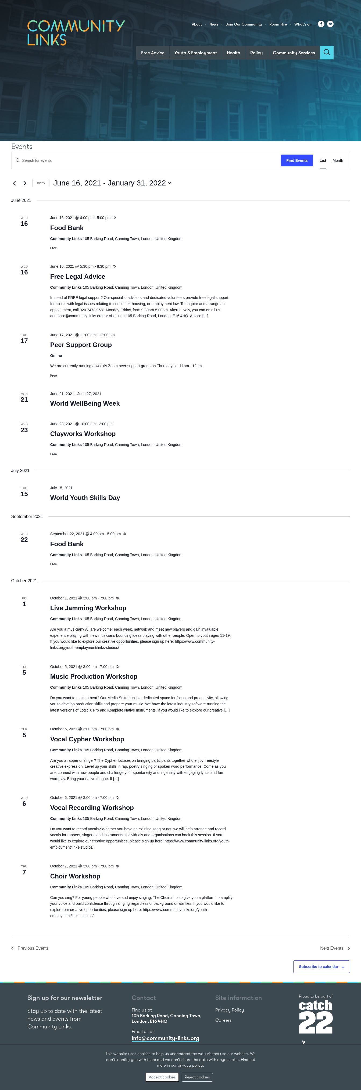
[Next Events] (25, 183)
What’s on (303, 24)
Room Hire (278, 24)
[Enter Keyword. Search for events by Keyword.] (146, 160)
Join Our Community (244, 24)
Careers (223, 1020)
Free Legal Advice (77, 276)
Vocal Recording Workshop (92, 807)
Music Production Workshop (94, 676)
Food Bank (67, 227)
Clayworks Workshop (83, 433)
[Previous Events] (14, 183)
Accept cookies (162, 1077)
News (213, 24)
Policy (256, 52)
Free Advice (153, 52)
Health (233, 52)
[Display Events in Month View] (338, 160)
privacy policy (190, 1065)
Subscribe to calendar (318, 966)
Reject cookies (197, 1077)
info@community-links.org (165, 1038)
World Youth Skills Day (85, 497)
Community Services (294, 52)
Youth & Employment (195, 52)
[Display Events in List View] (323, 160)
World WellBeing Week (85, 403)
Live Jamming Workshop (88, 608)
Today (41, 183)
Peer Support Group (81, 344)
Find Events (297, 160)
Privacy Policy (229, 1010)
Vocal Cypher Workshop (87, 739)
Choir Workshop (75, 876)
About (197, 24)
